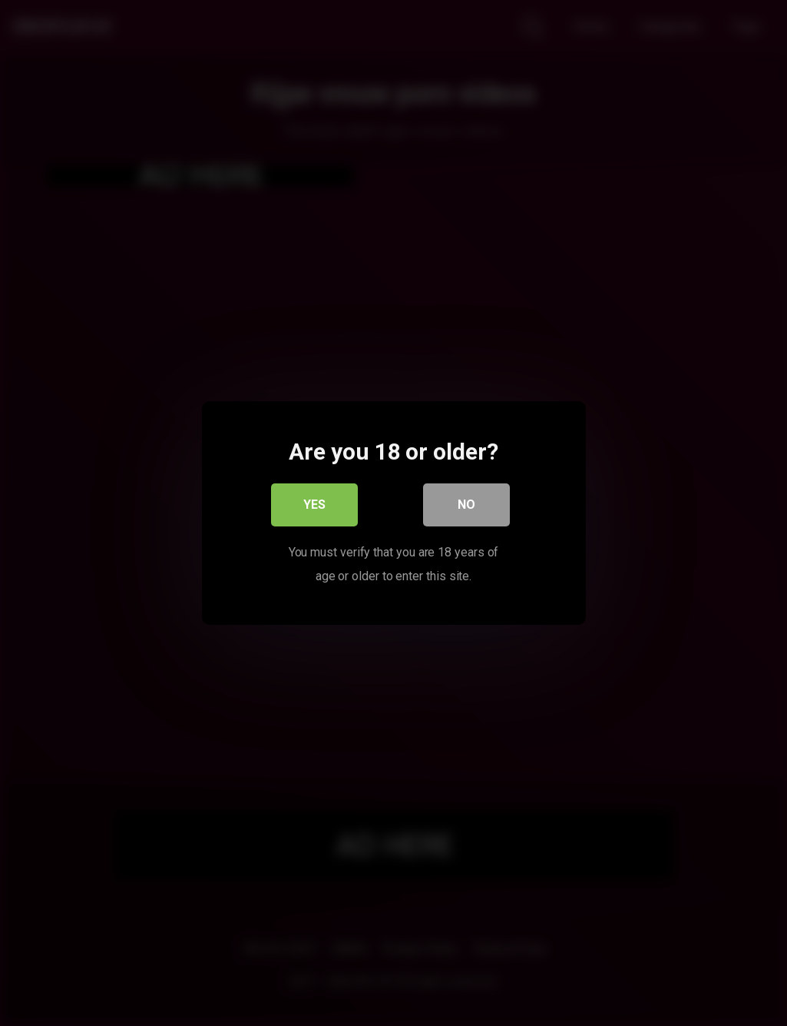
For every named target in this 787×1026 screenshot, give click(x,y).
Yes (314, 505)
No (466, 505)
